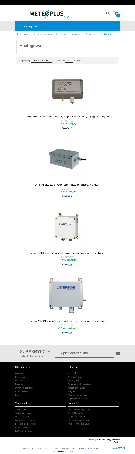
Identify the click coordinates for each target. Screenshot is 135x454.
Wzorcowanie (21, 427)
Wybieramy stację (23, 413)
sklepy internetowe (113, 440)
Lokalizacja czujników (25, 420)
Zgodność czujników (77, 399)
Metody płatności (76, 380)
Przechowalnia (22, 391)
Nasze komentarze (76, 388)
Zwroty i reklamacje (24, 388)
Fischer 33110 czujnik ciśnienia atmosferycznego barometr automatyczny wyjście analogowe (67, 116)
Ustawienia (20, 380)
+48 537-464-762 (77, 416)
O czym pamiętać (23, 416)
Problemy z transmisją (25, 424)
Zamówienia (20, 384)
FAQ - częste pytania (24, 431)
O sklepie (72, 373)
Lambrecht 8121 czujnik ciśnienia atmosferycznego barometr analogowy (67, 185)
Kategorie (27, 26)
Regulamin (73, 391)
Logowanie (20, 373)
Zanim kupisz (21, 409)
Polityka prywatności (77, 395)
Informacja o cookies (97, 440)
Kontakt (18, 395)
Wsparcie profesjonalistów (80, 384)
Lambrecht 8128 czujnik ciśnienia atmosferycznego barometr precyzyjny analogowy (67, 253)
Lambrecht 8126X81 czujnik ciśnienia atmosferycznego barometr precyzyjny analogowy (67, 321)
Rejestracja (20, 377)
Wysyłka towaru (75, 377)
